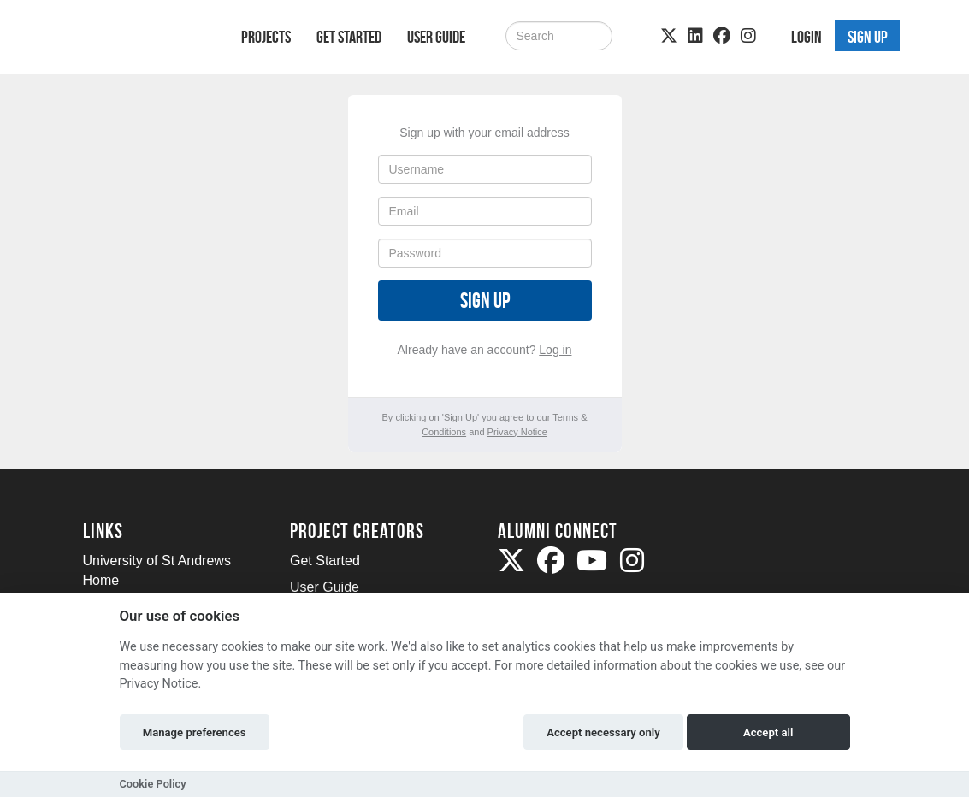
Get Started (348, 36)
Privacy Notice (517, 432)
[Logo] (140, 40)
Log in (555, 350)
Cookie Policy (153, 783)
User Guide (436, 36)
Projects (266, 36)
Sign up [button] (868, 36)
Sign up (485, 300)
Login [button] (806, 36)
